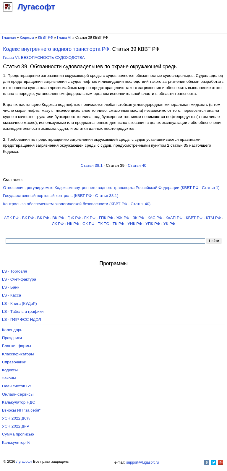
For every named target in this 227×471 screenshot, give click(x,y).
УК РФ (169, 223)
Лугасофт (24, 461)
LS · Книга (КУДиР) (19, 303)
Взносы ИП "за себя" (21, 410)
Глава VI (64, 37)
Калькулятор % (16, 442)
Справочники (14, 362)
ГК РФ (89, 218)
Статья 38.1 (92, 165)
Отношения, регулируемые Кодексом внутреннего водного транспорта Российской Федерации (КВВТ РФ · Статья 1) (111, 187)
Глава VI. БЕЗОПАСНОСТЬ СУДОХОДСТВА (44, 57)
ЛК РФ (58, 223)
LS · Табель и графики (23, 311)
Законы (9, 378)
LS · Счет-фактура (19, 279)
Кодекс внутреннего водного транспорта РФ (56, 49)
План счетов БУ (16, 386)
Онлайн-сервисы (18, 394)
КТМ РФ (213, 218)
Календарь (12, 330)
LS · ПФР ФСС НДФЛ (21, 319)
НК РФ (73, 223)
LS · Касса (11, 295)
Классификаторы (18, 354)
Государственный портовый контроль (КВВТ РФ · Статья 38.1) (60, 195)
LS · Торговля (14, 271)
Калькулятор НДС (18, 402)
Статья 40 (137, 165)
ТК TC (103, 223)
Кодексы (27, 37)
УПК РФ (152, 223)
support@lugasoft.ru (142, 462)
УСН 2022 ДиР (15, 426)
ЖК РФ (122, 218)
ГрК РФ (74, 218)
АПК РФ (11, 218)
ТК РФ (118, 223)
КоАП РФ (174, 218)
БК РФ (28, 218)
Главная (9, 37)
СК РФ (88, 223)
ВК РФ (43, 218)
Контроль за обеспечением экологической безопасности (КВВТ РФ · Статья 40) (76, 204)
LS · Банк (10, 287)
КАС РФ (154, 218)
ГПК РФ (106, 218)
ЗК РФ (138, 218)
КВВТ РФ (45, 37)
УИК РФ (134, 223)
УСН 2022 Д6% (16, 418)
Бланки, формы (16, 346)
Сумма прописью (18, 434)
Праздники (12, 338)
